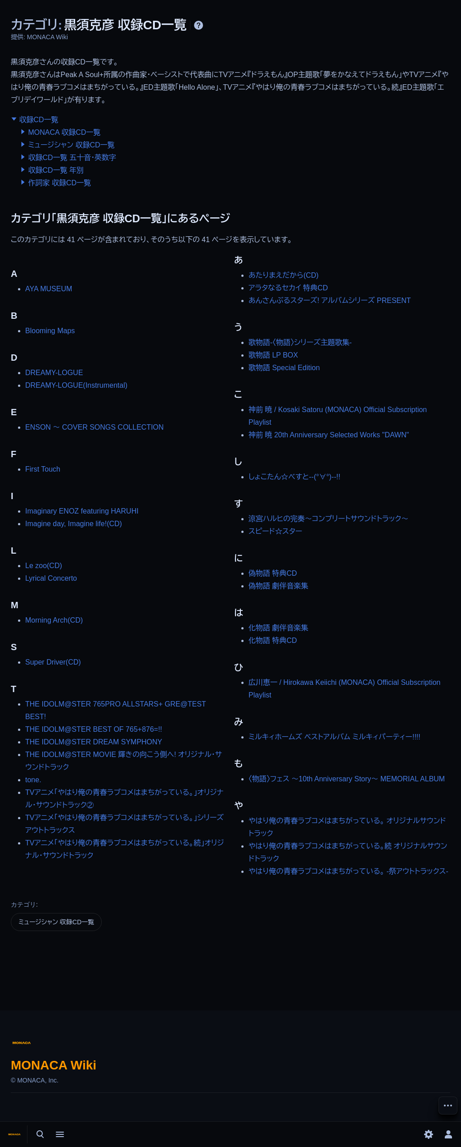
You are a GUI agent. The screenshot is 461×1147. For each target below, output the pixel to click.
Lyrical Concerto (51, 578)
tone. (33, 780)
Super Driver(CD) (53, 662)
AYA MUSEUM (48, 289)
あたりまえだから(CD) (284, 275)
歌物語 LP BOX (273, 355)
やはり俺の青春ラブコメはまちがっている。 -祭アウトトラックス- (348, 871)
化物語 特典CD (273, 640)
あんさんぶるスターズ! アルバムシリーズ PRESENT (330, 300)
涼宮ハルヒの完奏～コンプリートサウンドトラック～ (328, 519)
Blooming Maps (50, 331)
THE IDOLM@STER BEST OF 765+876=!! (93, 729)
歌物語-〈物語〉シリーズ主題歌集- (300, 342)
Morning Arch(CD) (54, 620)
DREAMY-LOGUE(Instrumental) (76, 385)
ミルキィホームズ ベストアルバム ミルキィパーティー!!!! (334, 737)
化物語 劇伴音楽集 (278, 628)
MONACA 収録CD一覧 (64, 132)
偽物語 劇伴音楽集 (278, 586)
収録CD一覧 (38, 120)
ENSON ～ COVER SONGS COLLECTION (94, 427)
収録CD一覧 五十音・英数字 (72, 157)
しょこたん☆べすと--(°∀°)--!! (294, 477)
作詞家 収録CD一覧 (59, 183)
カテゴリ (23, 904)
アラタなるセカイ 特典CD (288, 288)
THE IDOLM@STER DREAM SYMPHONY (93, 742)
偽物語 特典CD (273, 573)
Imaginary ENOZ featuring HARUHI (82, 511)
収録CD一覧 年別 (56, 170)
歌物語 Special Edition (284, 368)
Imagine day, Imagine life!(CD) (73, 524)
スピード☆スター (275, 531)
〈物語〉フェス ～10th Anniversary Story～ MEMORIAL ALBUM (347, 779)
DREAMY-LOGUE (54, 372)
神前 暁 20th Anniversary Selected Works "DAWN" (329, 435)
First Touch (42, 469)
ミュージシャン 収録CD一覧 (71, 145)
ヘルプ (198, 25)
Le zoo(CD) (43, 565)
